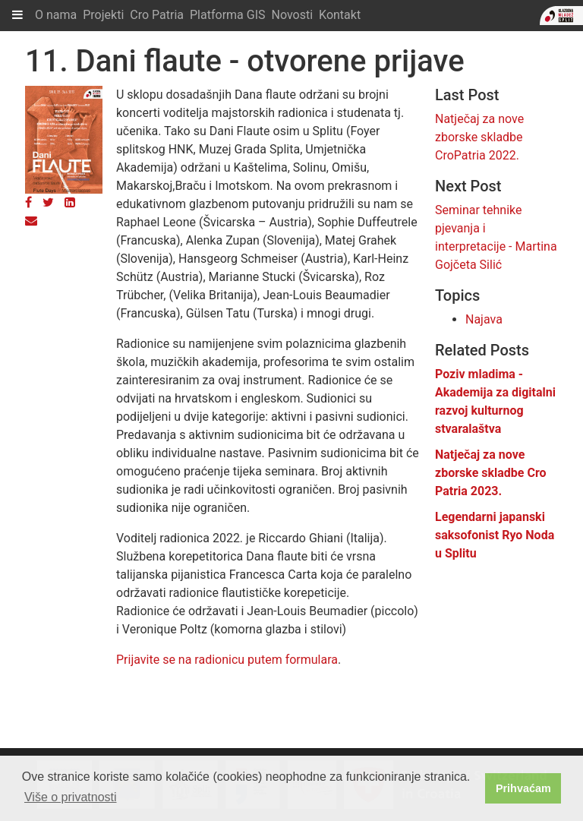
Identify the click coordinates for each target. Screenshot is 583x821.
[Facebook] (28, 202)
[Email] (31, 220)
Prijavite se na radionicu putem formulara (227, 659)
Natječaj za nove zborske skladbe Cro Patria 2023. (491, 472)
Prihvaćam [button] (523, 788)
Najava (484, 319)
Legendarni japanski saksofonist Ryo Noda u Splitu (494, 535)
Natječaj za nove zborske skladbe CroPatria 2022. (479, 137)
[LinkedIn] (70, 202)
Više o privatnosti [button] (70, 797)
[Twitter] (48, 202)
